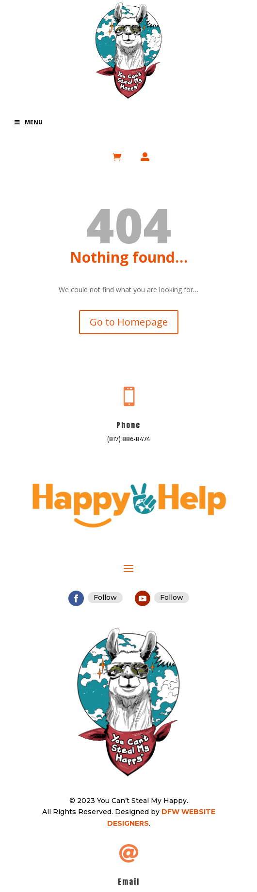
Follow (105, 597)
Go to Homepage (129, 321)
